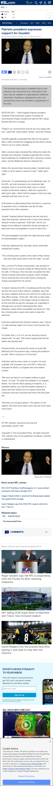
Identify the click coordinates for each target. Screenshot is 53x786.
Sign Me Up (19, 695)
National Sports (14, 516)
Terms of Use (6, 701)
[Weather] (29, 2)
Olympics (24, 23)
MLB (44, 23)
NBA (38, 23)
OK (50, 741)
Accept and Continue (26, 782)
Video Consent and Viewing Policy (16, 769)
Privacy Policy (16, 701)
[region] (26, 762)
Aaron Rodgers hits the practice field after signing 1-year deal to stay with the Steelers (26, 650)
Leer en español (45, 77)
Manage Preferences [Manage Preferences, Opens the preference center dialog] (26, 776)
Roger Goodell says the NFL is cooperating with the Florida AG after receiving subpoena (26, 579)
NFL (32, 23)
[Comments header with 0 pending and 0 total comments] (26, 532)
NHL (49, 23)
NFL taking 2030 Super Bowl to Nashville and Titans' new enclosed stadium (25, 614)
